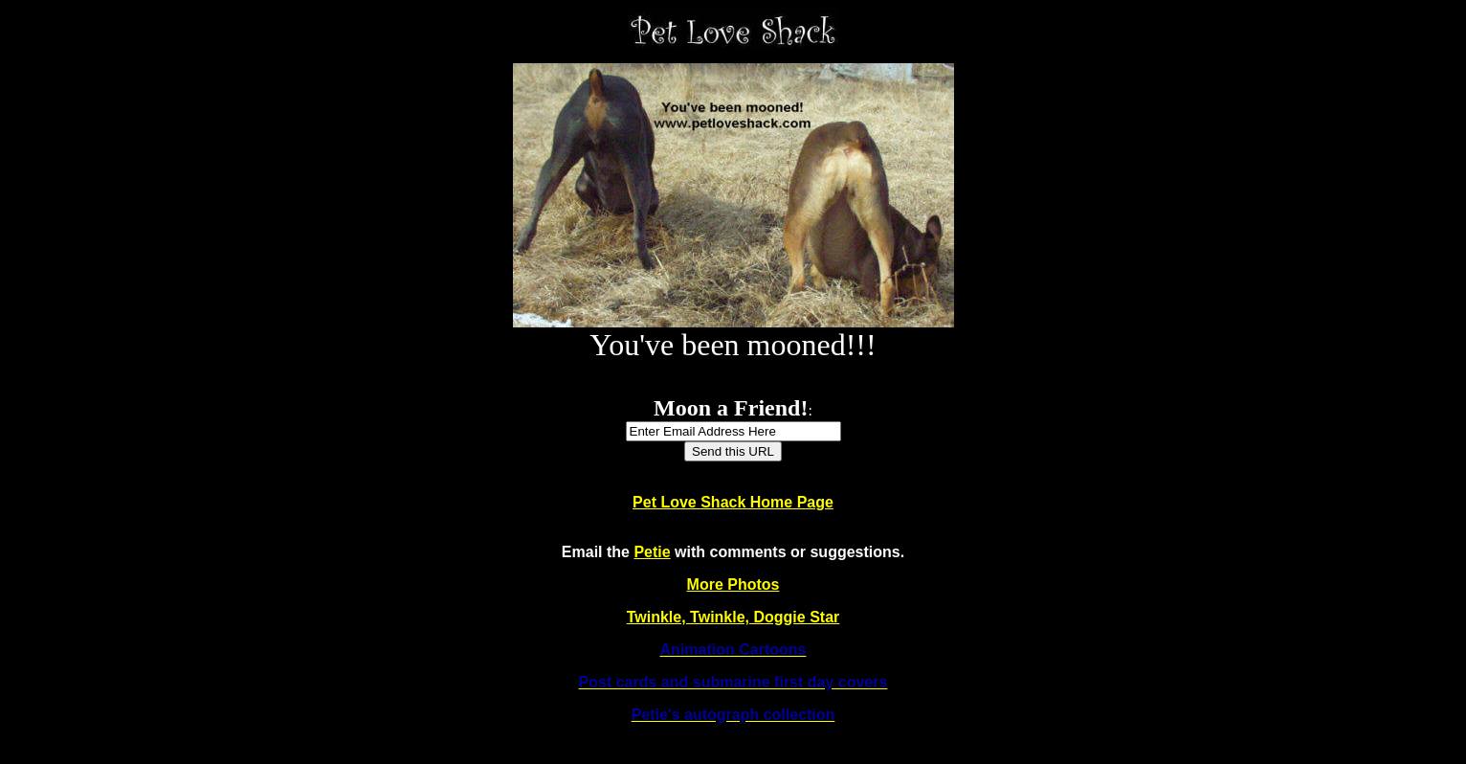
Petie (651, 552)
